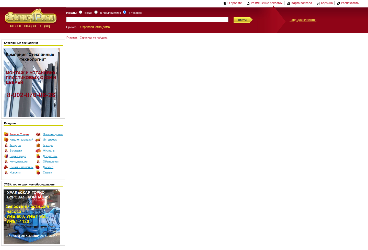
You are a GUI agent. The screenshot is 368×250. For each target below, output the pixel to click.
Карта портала (299, 3)
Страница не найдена (93, 37)
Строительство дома (95, 27)
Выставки (16, 150)
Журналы (49, 150)
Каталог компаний (21, 139)
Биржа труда (18, 156)
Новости (15, 172)
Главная (71, 37)
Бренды (48, 145)
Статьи (47, 172)
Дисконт (48, 167)
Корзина (325, 3)
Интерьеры (50, 139)
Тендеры (15, 145)
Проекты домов (53, 134)
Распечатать (348, 3)
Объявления (51, 161)
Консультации (19, 161)
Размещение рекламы (265, 3)
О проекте (232, 3)
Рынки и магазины (21, 167)
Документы (50, 156)
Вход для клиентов (303, 20)
